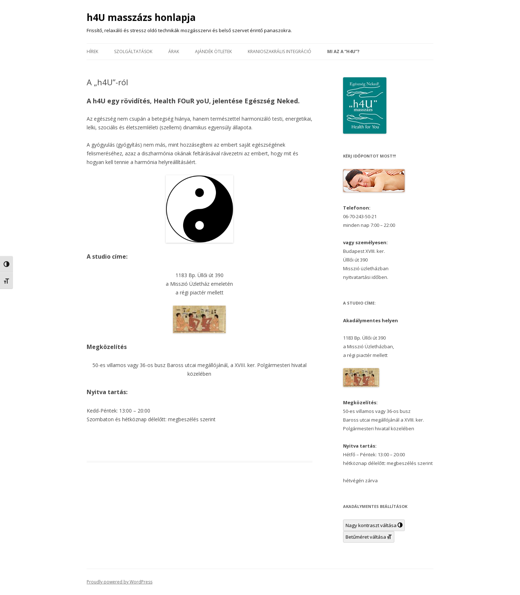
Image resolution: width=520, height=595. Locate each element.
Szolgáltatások (133, 51)
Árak (173, 51)
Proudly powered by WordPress (119, 582)
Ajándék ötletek (213, 51)
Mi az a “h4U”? (343, 51)
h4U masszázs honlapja (141, 17)
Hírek (92, 51)
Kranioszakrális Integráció (279, 51)
